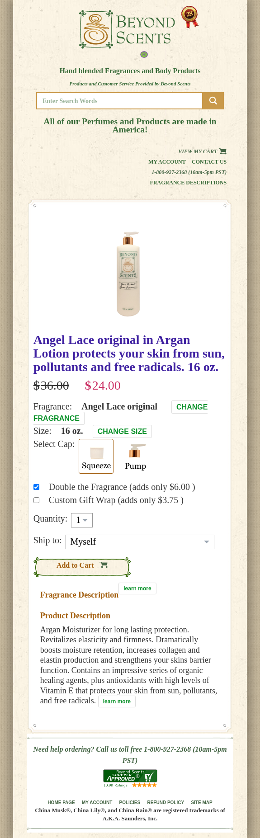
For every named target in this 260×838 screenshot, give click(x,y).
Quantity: (50, 518)
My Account (167, 162)
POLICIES (130, 802)
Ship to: (47, 540)
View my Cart (202, 151)
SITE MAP (201, 802)
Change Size (122, 431)
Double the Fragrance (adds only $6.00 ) (122, 487)
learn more (137, 588)
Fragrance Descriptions (188, 182)
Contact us (209, 162)
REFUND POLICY (165, 802)
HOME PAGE (61, 802)
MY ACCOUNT (97, 802)
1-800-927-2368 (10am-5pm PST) (189, 172)
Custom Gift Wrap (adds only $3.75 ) (116, 500)
